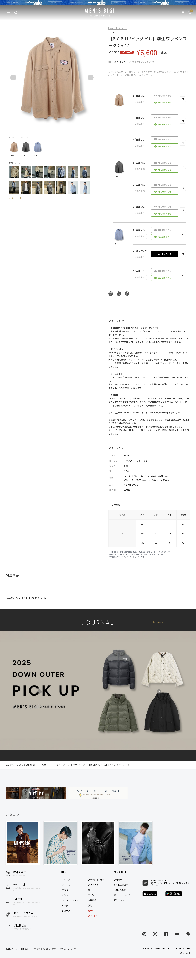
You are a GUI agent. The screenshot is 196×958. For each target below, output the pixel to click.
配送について (120, 900)
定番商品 (92, 900)
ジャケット (67, 884)
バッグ (65, 905)
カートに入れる (164, 254)
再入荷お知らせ (164, 95)
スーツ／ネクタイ (70, 900)
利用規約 (25, 949)
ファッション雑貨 (96, 879)
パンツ (65, 895)
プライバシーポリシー (69, 949)
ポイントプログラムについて (141, 61)
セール (91, 910)
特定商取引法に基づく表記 (44, 949)
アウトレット (94, 915)
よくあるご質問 (121, 884)
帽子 (90, 890)
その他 (91, 895)
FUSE (111, 32)
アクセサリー (94, 884)
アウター (66, 890)
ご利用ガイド (120, 879)
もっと (158, 621)
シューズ (66, 910)
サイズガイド (129, 557)
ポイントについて (122, 895)
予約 (90, 905)
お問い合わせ (120, 890)
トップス (66, 879)
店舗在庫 (140, 101)
